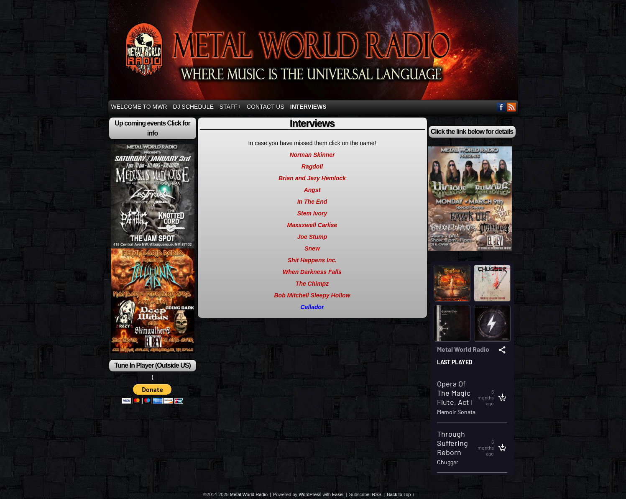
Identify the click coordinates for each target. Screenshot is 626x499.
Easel (338, 494)
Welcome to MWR (139, 106)
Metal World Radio (314, 51)
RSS (511, 107)
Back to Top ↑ (400, 494)
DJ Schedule (193, 106)
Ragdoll (312, 166)
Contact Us (265, 106)
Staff (230, 106)
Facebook (501, 107)
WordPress (310, 494)
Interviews (308, 106)
